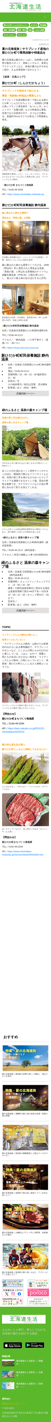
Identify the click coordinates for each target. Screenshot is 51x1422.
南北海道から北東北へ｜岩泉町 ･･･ (29, 1385)
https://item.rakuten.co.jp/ (21, 728)
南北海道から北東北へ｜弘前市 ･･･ (29, 1374)
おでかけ (34, 25)
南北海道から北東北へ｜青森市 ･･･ (29, 1362)
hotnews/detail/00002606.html (28, 855)
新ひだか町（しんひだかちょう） (16, 25)
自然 (30, 30)
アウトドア (22, 35)
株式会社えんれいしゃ (13, 1403)
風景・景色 (22, 30)
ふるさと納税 (39, 30)
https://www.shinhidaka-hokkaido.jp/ (26, 194)
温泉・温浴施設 (9, 30)
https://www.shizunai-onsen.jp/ (23, 348)
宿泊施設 (43, 25)
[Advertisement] (25, 947)
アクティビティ (9, 35)
